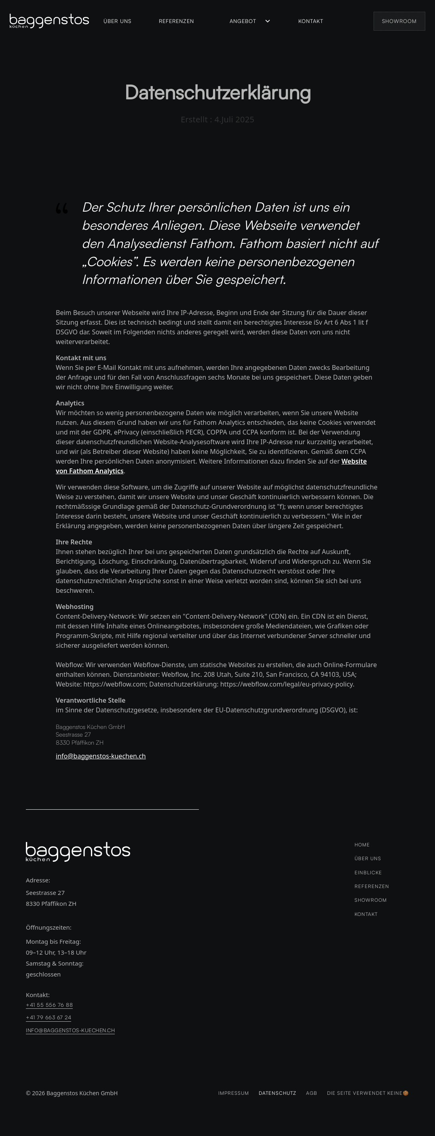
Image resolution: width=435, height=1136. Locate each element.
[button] (250, 21)
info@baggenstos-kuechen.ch (101, 756)
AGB (311, 1093)
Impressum (233, 1093)
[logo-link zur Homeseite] (78, 852)
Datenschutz (277, 1093)
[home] (53, 21)
